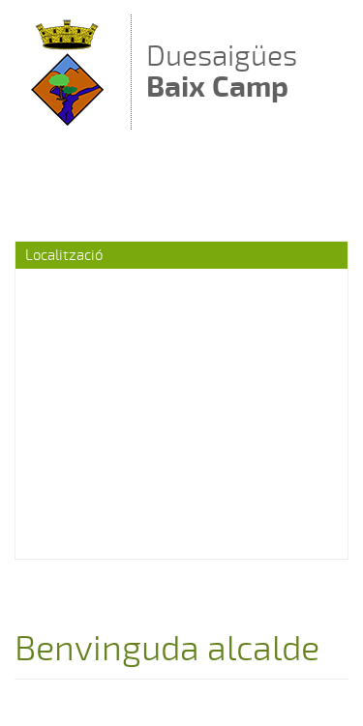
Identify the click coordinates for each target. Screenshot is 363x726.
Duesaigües (221, 71)
